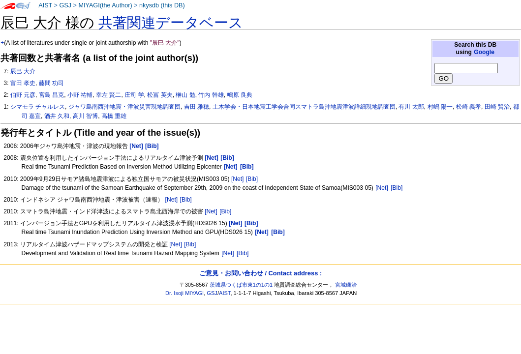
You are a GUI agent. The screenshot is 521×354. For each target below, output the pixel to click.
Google (484, 52)
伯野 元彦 (22, 94)
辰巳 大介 (22, 71)
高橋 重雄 (113, 116)
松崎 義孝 (468, 106)
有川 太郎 (411, 106)
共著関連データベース (170, 22)
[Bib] (252, 179)
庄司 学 (134, 94)
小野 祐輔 (79, 94)
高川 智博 (85, 116)
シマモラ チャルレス (37, 106)
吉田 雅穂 (196, 106)
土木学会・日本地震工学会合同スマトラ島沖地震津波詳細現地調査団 (304, 106)
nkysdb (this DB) (162, 5)
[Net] (237, 179)
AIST (45, 5)
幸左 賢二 (108, 94)
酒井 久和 (56, 116)
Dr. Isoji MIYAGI (184, 293)
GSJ (65, 5)
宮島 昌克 (51, 94)
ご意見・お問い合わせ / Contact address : (260, 273)
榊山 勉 (185, 94)
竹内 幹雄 (210, 94)
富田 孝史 (22, 83)
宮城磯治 (346, 285)
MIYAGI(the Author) (105, 5)
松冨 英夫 (159, 94)
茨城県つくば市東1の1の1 (241, 285)
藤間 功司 (51, 83)
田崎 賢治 (497, 106)
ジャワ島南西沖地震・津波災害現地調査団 (124, 106)
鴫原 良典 (239, 94)
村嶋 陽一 (440, 106)
